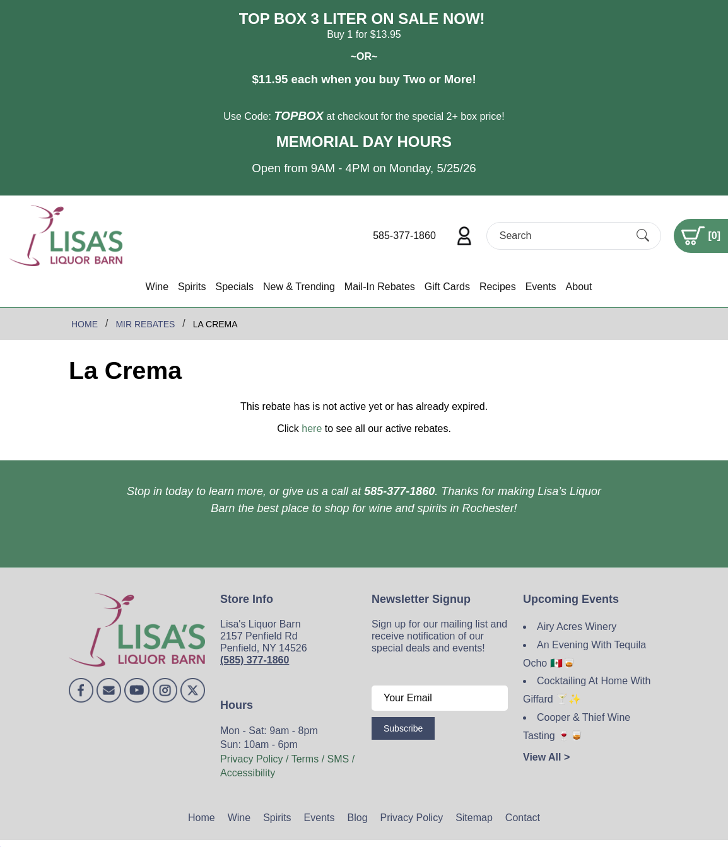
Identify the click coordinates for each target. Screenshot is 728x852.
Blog (358, 817)
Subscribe (403, 728)
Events (540, 286)
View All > (546, 757)
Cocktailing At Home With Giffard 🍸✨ (587, 689)
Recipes (497, 286)
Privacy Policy (411, 817)
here (312, 428)
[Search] (563, 235)
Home (201, 817)
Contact (522, 817)
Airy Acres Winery (576, 626)
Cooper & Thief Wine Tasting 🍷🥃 (576, 726)
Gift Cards (447, 286)
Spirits (192, 286)
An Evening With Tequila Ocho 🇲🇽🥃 (584, 653)
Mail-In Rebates (379, 286)
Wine (157, 286)
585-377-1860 (404, 235)
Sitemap (474, 817)
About (579, 286)
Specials (234, 286)
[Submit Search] (642, 235)
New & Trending (299, 286)
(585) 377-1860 (254, 660)
